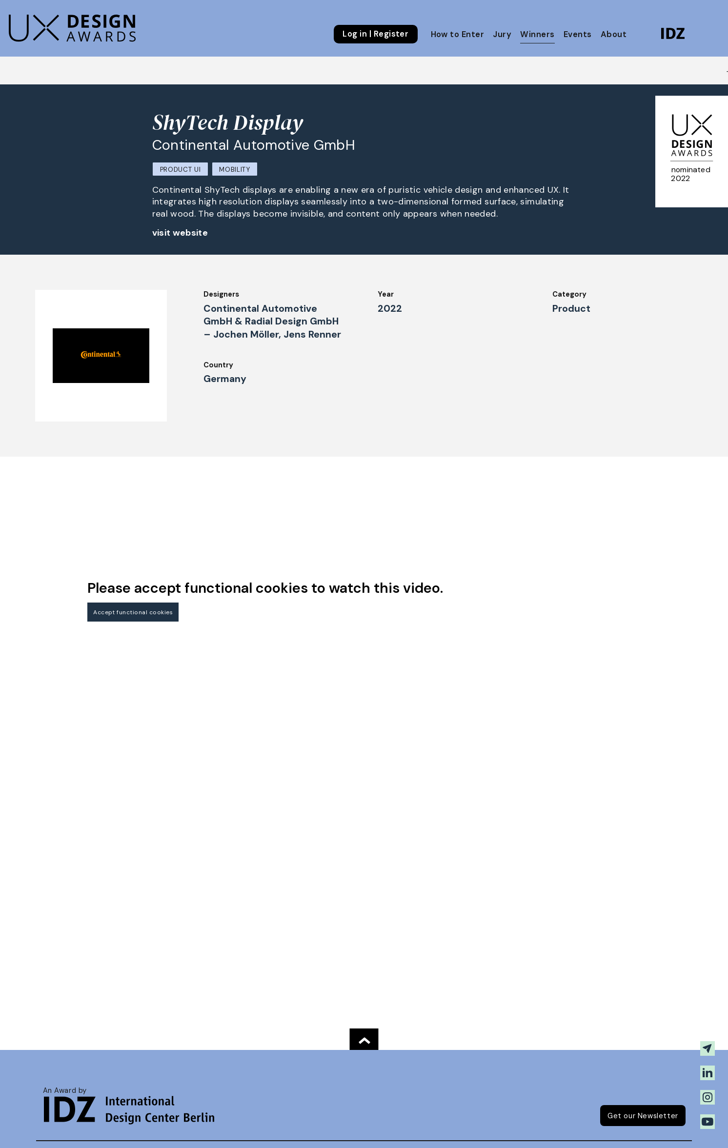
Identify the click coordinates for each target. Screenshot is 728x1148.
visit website (180, 232)
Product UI (180, 169)
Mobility (234, 169)
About (614, 34)
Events (578, 34)
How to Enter (458, 34)
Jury (502, 34)
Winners (537, 34)
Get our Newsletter (642, 1116)
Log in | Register (375, 34)
